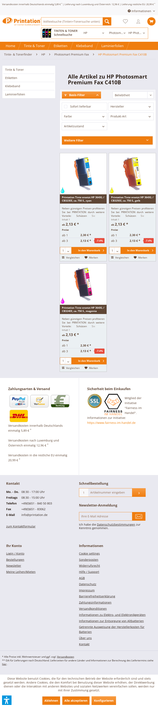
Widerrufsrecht (89, 566)
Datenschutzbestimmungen (116, 524)
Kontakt (84, 644)
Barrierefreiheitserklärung (97, 596)
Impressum (87, 590)
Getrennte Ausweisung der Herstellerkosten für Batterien (111, 629)
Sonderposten (88, 560)
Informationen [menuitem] (140, 11)
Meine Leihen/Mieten (21, 572)
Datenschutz (87, 584)
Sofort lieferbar (80, 106)
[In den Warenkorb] (89, 250)
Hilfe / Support (89, 572)
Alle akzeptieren (75, 700)
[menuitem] (76, 21)
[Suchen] (107, 21)
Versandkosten (65, 656)
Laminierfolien (15, 94)
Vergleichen (71, 257)
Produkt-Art (118, 116)
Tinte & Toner (14, 70)
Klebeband (12, 86)
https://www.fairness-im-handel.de (111, 423)
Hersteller (117, 106)
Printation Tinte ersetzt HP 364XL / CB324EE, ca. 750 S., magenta (83, 309)
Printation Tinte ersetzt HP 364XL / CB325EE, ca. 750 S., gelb (132, 199)
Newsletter (13, 566)
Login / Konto (15, 553)
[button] (7, 700)
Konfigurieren (104, 700)
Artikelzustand (74, 126)
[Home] (10, 46)
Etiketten (11, 78)
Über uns (85, 638)
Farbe (68, 116)
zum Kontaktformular (21, 526)
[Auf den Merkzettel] (91, 257)
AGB (82, 578)
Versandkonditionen (93, 609)
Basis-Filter (74, 95)
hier (4, 664)
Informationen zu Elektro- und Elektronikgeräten (112, 615)
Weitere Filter (73, 140)
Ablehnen (51, 700)
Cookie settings (89, 553)
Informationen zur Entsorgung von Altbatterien (111, 621)
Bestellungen (15, 560)
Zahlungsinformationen (95, 602)
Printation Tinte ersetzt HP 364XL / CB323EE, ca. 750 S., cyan (83, 199)
